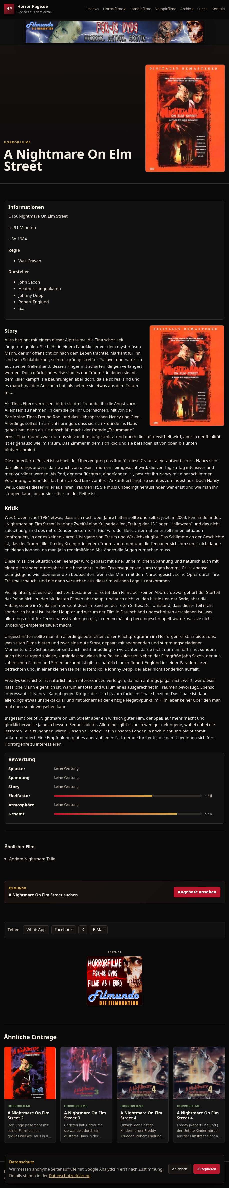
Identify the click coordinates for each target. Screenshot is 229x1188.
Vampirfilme (165, 8)
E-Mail (98, 929)
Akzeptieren (206, 1169)
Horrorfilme (113, 8)
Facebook (64, 929)
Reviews (92, 8)
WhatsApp (36, 929)
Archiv (185, 8)
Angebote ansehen (197, 892)
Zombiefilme (140, 8)
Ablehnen (179, 1169)
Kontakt (218, 8)
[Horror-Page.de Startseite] (30, 9)
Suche (202, 8)
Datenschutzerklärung (70, 1175)
